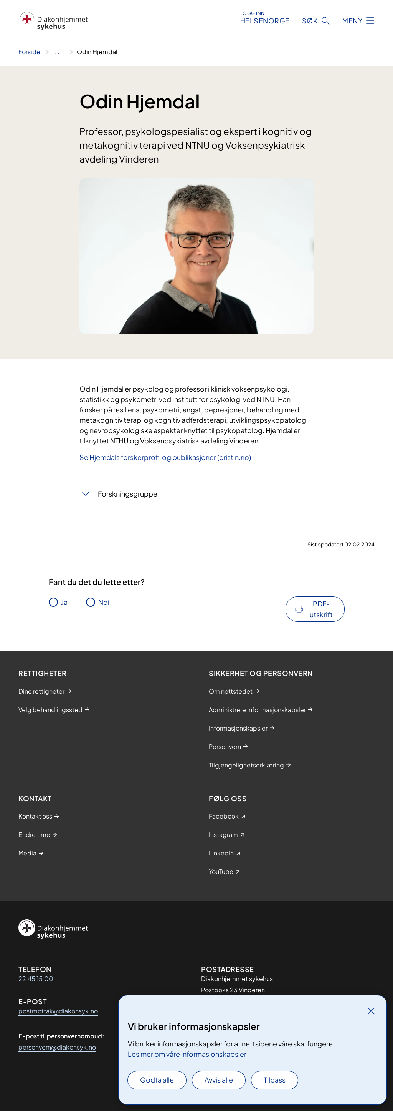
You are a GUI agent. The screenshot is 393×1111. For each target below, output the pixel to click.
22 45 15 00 (35, 979)
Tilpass (275, 1079)
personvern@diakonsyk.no (57, 1047)
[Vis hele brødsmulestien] (58, 52)
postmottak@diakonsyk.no (58, 1011)
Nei (103, 602)
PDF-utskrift (321, 609)
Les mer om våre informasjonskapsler (187, 1054)
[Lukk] (371, 1011)
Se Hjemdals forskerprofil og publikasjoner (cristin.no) (165, 457)
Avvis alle (219, 1079)
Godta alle (157, 1079)
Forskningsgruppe (127, 493)
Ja (64, 602)
